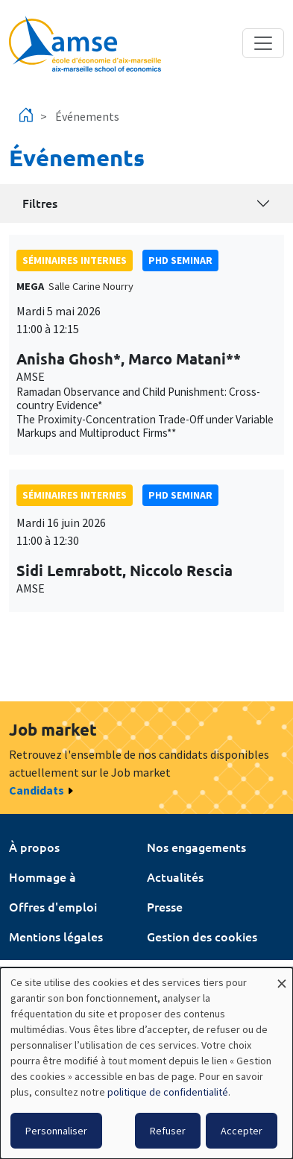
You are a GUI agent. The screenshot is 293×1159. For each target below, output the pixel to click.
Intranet (31, 966)
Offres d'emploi (53, 906)
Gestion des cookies (202, 936)
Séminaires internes (74, 260)
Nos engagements (196, 847)
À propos (34, 847)
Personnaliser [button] (56, 1130)
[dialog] (146, 1063)
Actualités (175, 876)
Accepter (241, 1130)
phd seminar (180, 260)
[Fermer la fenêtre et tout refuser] (282, 976)
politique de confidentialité (167, 1092)
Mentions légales (56, 936)
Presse (165, 906)
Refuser (168, 1130)
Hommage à (42, 876)
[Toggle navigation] (263, 43)
